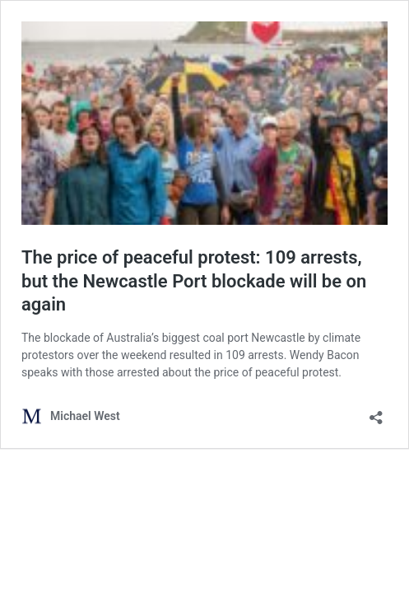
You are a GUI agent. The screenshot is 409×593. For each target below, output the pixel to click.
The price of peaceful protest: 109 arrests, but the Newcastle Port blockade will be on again (193, 281)
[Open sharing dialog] (376, 412)
